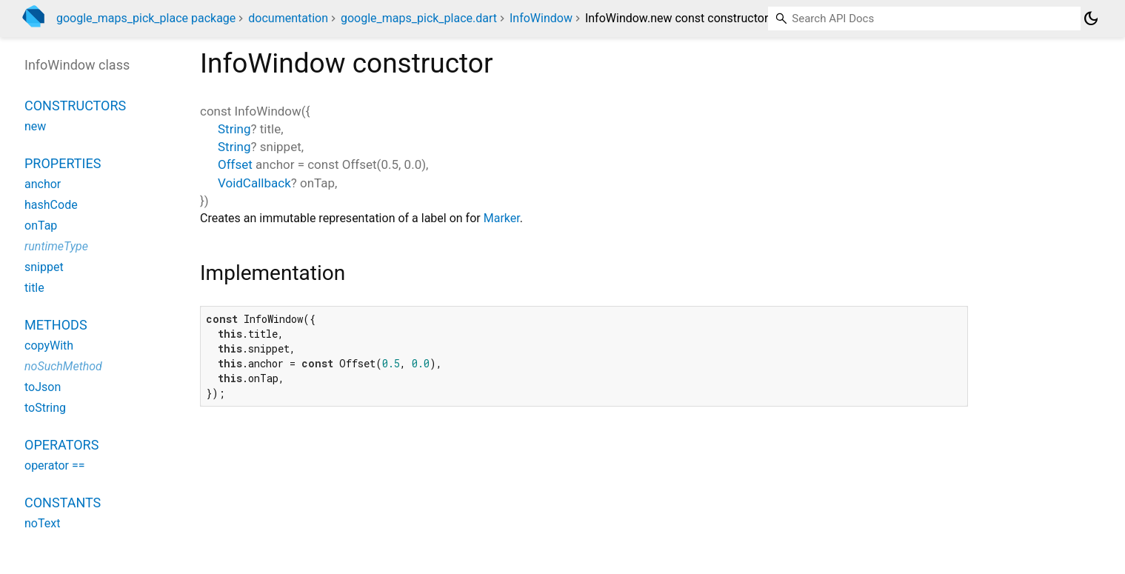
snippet (44, 267)
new (35, 126)
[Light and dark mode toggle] (1091, 18)
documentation (288, 18)
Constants (62, 502)
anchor (42, 184)
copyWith (48, 345)
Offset (235, 164)
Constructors (75, 105)
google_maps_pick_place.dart (419, 18)
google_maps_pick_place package (146, 18)
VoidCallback (254, 183)
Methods (55, 325)
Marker (502, 218)
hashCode (51, 205)
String (234, 128)
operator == (54, 465)
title (34, 288)
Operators (61, 445)
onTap (40, 225)
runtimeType (56, 246)
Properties (62, 163)
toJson (42, 387)
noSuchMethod (63, 366)
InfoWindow (541, 18)
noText (42, 523)
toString (45, 408)
